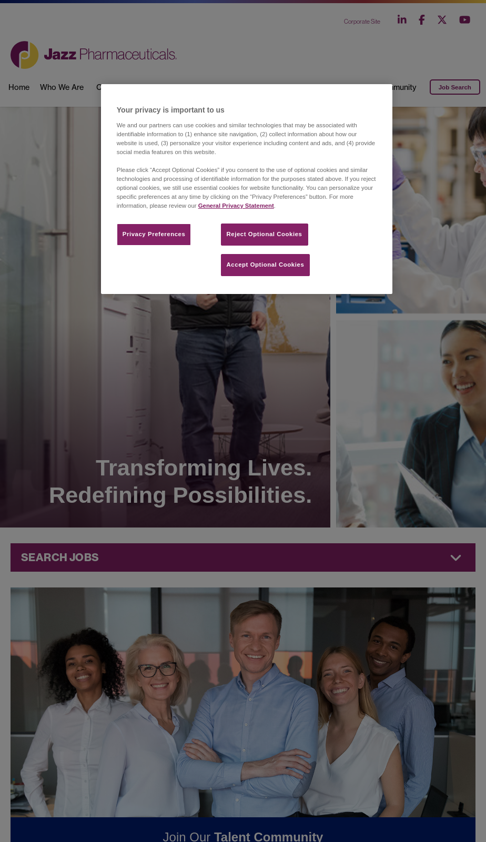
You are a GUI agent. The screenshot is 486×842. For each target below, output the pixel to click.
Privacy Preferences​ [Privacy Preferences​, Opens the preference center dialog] (154, 234)
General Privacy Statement (236, 205)
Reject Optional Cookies (264, 234)
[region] (246, 189)
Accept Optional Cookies (266, 264)
